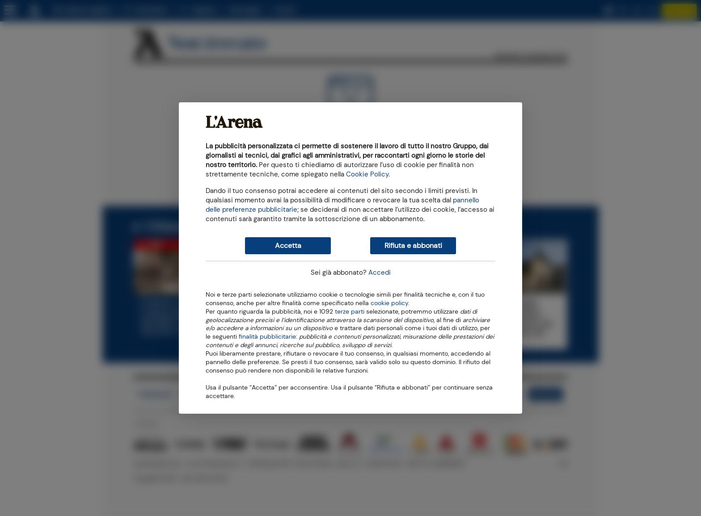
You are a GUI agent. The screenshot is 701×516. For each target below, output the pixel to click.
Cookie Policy (367, 174)
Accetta (288, 245)
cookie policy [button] (389, 303)
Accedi (379, 272)
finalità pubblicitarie (267, 336)
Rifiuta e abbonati (413, 245)
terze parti (349, 311)
